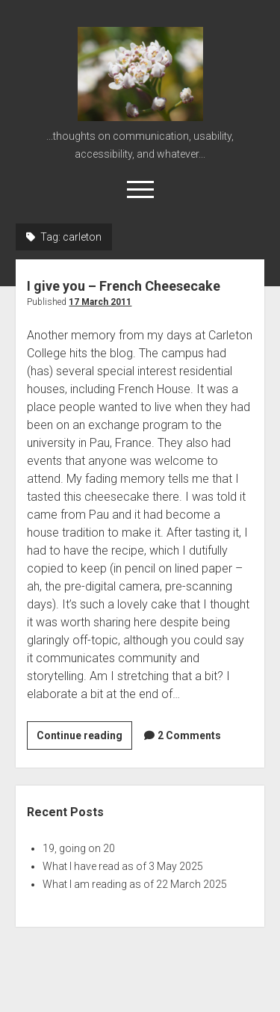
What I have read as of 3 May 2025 (123, 866)
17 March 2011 (100, 302)
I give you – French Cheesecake (123, 286)
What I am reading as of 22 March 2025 (135, 884)
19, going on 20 (79, 848)
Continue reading (84, 738)
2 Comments (189, 735)
